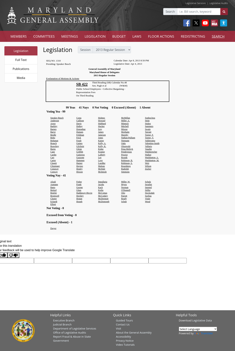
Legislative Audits (218, 3)
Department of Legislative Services (74, 328)
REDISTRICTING (193, 36)
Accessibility (123, 336)
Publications (21, 69)
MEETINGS (69, 36)
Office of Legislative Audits (69, 332)
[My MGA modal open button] (213, 22)
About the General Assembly (133, 332)
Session (85, 50)
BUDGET (119, 36)
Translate (203, 333)
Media (21, 78)
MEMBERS (18, 36)
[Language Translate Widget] (198, 329)
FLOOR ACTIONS (161, 36)
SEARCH (218, 36)
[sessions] (112, 49)
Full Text (21, 60)
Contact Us (122, 324)
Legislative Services (195, 3)
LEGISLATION (95, 36)
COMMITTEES (44, 36)
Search (170, 12)
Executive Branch (64, 320)
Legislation (21, 51)
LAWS (136, 36)
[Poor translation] (13, 255)
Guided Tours (124, 320)
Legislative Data (202, 320)
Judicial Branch (62, 324)
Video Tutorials (125, 344)
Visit (118, 328)
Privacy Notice (124, 340)
